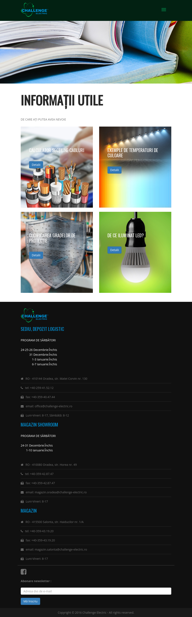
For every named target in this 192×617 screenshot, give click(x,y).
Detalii (36, 165)
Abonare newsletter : (37, 581)
